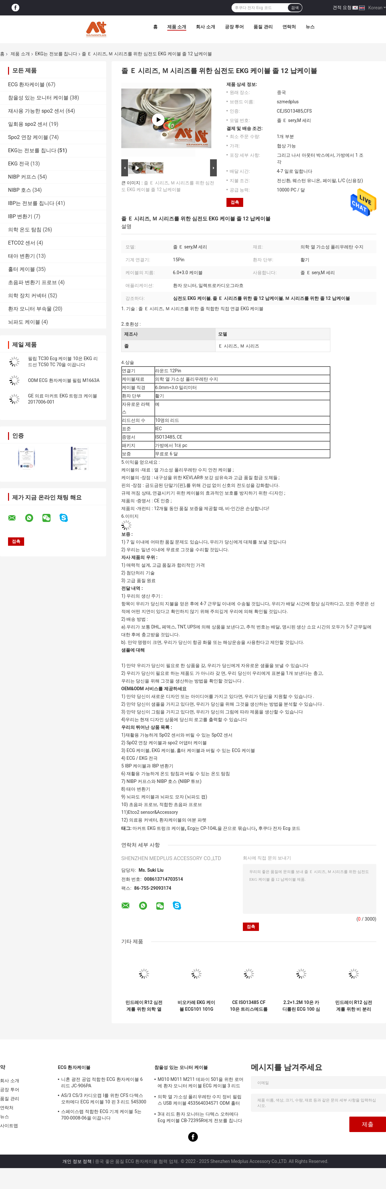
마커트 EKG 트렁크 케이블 (159, 828)
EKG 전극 (18, 164)
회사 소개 (205, 26)
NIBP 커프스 (22, 177)
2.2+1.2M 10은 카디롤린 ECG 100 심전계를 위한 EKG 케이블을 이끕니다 (301, 1006)
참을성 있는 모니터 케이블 (38, 98)
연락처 (289, 26)
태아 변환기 (21, 256)
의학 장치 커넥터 (27, 296)
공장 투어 (234, 26)
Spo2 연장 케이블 (28, 137)
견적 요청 (342, 7)
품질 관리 (262, 26)
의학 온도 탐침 (24, 230)
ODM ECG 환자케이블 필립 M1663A (63, 380)
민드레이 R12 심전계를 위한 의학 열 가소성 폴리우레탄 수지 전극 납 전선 (144, 1006)
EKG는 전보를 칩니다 (56, 53)
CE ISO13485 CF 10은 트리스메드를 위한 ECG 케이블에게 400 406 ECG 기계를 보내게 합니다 (249, 1006)
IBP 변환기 (20, 216)
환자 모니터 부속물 (30, 309)
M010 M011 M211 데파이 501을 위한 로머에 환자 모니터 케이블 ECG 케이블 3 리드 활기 (201, 1083)
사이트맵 (9, 1125)
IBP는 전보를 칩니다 (31, 203)
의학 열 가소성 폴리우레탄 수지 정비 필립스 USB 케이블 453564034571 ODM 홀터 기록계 (200, 1101)
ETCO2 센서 (21, 243)
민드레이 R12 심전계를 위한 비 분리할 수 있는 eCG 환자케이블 (353, 1006)
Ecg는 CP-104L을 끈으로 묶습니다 (222, 828)
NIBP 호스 (19, 190)
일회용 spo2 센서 (28, 124)
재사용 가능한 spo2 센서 (36, 111)
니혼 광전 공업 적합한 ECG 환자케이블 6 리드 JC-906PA (102, 1082)
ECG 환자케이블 (26, 84)
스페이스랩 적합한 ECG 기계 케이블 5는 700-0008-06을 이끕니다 (101, 1114)
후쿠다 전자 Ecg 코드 (279, 828)
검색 (295, 7)
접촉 (235, 202)
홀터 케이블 (21, 269)
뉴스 (310, 26)
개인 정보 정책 (77, 1161)
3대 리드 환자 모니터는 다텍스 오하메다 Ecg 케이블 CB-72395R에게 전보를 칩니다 (200, 1117)
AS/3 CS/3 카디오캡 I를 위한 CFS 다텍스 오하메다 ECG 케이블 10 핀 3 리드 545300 (103, 1098)
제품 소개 (176, 26)
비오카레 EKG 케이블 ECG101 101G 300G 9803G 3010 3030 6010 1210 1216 (196, 1006)
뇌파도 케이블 (24, 322)
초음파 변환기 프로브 (32, 282)
